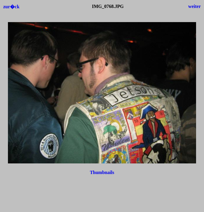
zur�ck (11, 6)
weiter (194, 6)
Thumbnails (102, 172)
